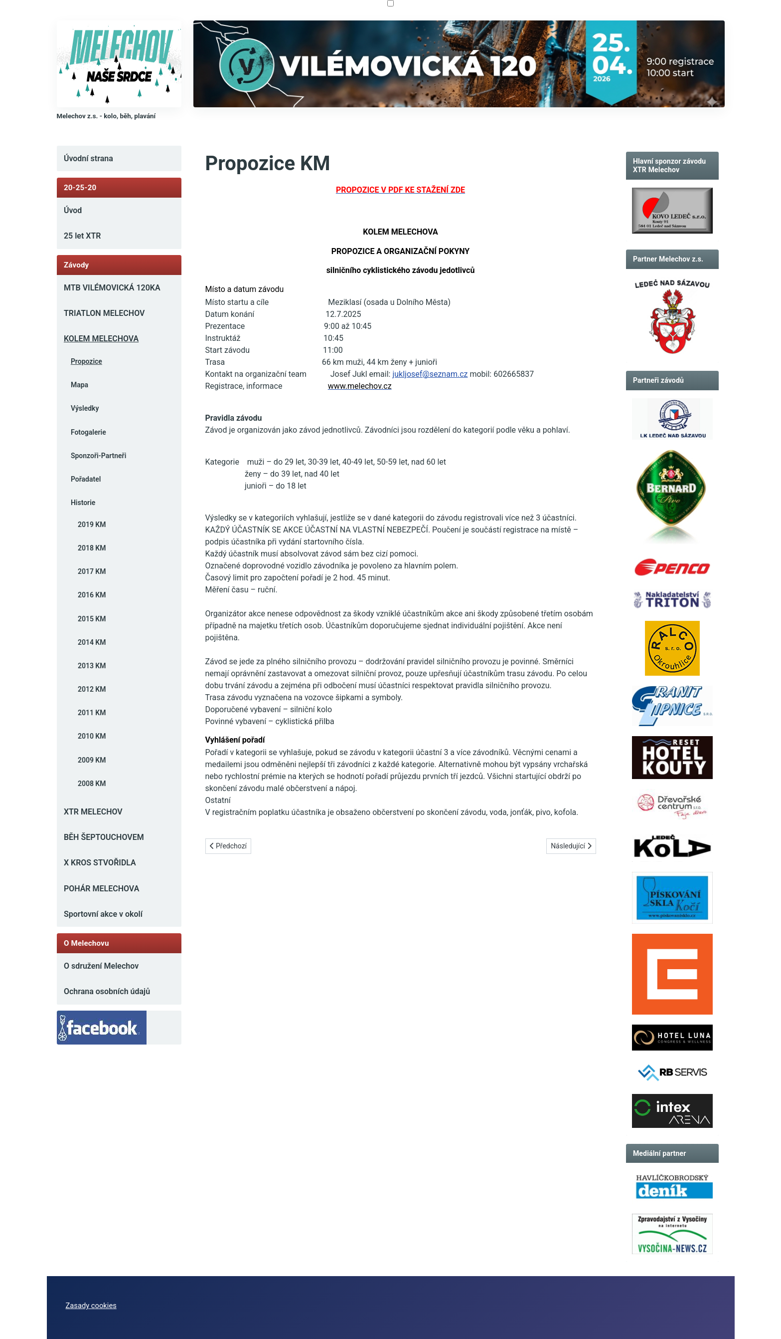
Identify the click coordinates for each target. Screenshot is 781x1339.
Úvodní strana (88, 158)
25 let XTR (82, 236)
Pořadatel (86, 479)
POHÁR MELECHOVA (101, 888)
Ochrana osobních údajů (107, 991)
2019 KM (92, 525)
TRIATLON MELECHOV (104, 313)
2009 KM (92, 760)
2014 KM (92, 642)
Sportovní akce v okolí (103, 914)
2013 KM (92, 666)
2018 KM (92, 548)
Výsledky (85, 408)
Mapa (79, 385)
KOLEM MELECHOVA (101, 338)
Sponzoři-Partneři (98, 456)
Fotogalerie (88, 432)
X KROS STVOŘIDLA (100, 862)
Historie (83, 503)
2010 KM (92, 736)
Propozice (86, 361)
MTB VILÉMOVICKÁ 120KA (112, 287)
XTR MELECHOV (93, 811)
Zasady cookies (91, 1305)
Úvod (73, 210)
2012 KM (92, 689)
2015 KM (92, 619)
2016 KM (92, 595)
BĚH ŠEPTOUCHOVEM (104, 837)
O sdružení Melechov (101, 966)
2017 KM (92, 571)
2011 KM (92, 713)
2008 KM (92, 784)
